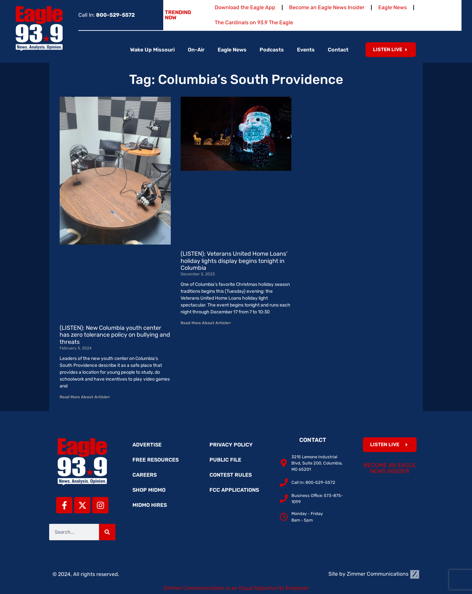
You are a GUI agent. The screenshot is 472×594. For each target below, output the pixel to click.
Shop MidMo (149, 490)
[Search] (107, 532)
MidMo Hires (149, 505)
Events (306, 50)
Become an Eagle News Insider (326, 7)
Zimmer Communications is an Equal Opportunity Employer (236, 588)
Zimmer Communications (383, 574)
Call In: (106, 15)
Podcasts (272, 50)
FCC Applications (234, 490)
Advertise (147, 445)
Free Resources (155, 460)
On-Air (196, 50)
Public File (225, 460)
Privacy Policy (231, 445)
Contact (338, 50)
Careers (144, 475)
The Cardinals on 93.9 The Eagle (254, 22)
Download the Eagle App (245, 7)
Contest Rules (230, 475)
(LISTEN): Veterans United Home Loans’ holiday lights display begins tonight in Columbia (234, 260)
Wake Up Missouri (152, 50)
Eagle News (392, 7)
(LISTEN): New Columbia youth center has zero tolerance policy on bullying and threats (115, 335)
